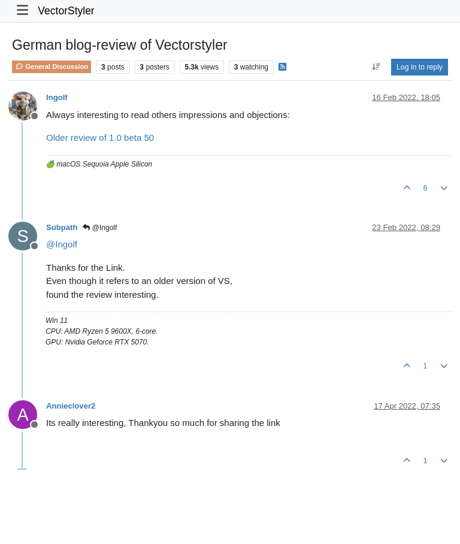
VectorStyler (66, 11)
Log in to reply (420, 67)
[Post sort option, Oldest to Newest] (376, 67)
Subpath (61, 227)
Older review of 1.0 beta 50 (100, 137)
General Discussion (51, 66)
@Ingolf (100, 227)
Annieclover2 (70, 405)
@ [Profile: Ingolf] (61, 244)
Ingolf (57, 97)
